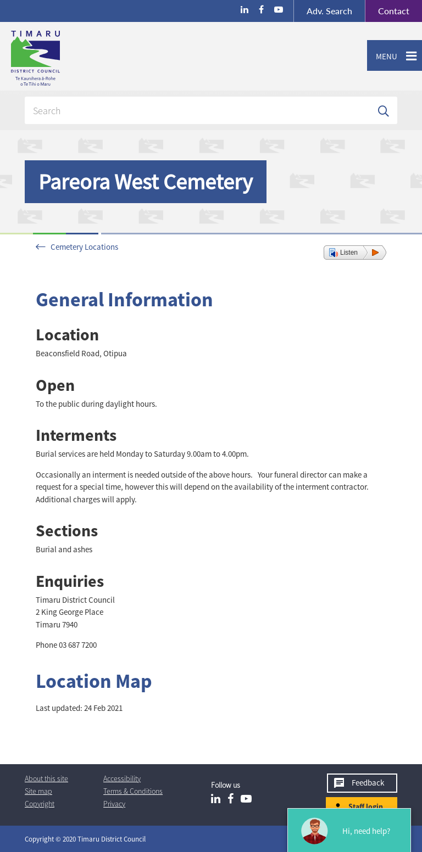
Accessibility (122, 778)
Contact (387, 10)
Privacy (114, 804)
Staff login (365, 806)
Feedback (368, 782)
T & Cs (133, 791)
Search (329, 10)
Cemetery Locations (84, 247)
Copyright (39, 804)
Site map (38, 791)
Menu (382, 56)
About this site (46, 778)
